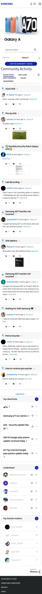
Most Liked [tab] (22, 75)
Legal (3, 592)
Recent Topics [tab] (8, 75)
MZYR (9, 154)
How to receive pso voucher (18, 368)
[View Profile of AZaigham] (14, 483)
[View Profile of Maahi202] (13, 508)
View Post (33, 99)
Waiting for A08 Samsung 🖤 (19, 308)
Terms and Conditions (10, 583)
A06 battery (11, 240)
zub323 (9, 188)
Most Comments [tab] (9, 78)
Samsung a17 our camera (15, 415)
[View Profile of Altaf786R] (15, 552)
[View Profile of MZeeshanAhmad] (16, 500)
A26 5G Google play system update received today (16, 439)
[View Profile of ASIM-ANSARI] (16, 527)
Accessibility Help (9, 579)
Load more (20, 394)
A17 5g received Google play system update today (15, 452)
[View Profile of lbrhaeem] (15, 535)
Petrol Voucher (12, 335)
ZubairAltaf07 (12, 219)
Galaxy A (27, 95)
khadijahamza (12, 374)
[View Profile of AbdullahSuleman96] (18, 475)
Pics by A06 (10, 113)
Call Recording (12, 182)
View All (21, 399)
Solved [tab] (23, 78)
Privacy (4, 587)
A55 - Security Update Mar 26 (16, 427)
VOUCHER (10, 88)
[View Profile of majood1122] (16, 560)
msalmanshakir (13, 282)
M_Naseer (11, 95)
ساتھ (5, 406)
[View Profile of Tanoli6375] (14, 491)
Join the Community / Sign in (21, 64)
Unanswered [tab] (8, 81)
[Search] (21, 49)
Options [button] (35, 58)
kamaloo (10, 119)
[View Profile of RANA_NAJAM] (17, 543)
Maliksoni (10, 247)
